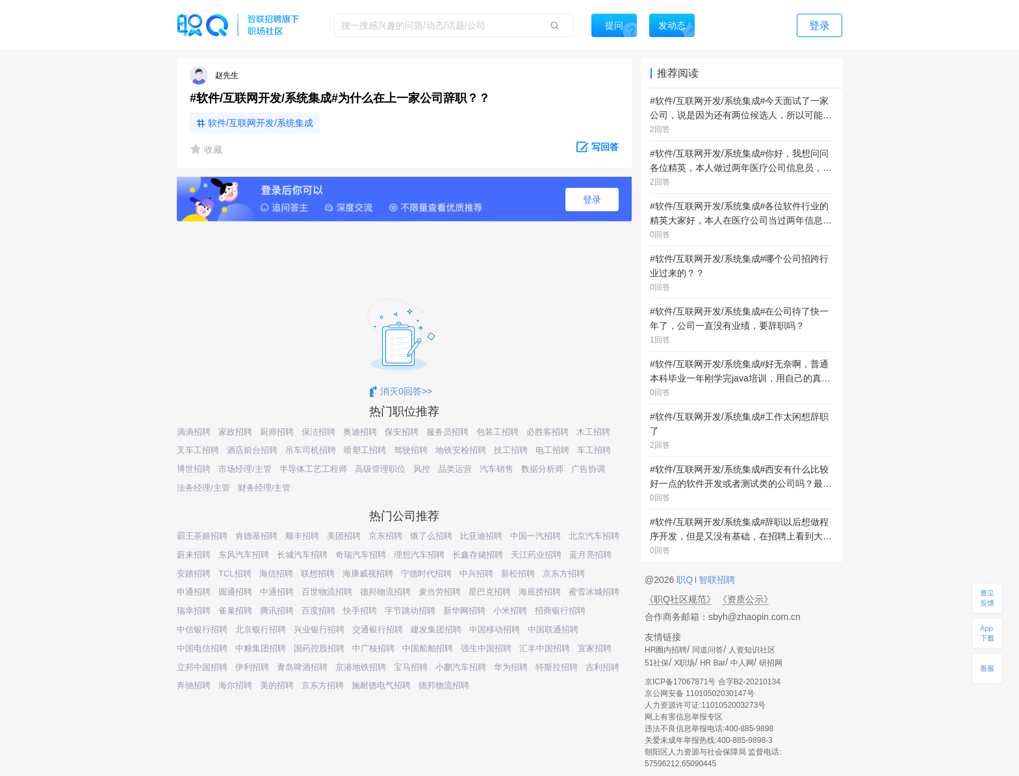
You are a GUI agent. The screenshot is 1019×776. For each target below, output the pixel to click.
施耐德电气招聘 (381, 685)
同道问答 (707, 649)
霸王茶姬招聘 (202, 536)
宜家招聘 (595, 648)
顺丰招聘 (302, 536)
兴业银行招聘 (319, 629)
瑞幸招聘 (194, 610)
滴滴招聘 (194, 432)
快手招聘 (360, 610)
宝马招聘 (411, 667)
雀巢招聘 (235, 610)
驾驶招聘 (411, 450)
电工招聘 (552, 450)
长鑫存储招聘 (477, 555)
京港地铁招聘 (360, 667)
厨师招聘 (277, 432)
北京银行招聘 (260, 629)
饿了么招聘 (431, 536)
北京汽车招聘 (594, 536)
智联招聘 (715, 580)
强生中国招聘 (486, 648)
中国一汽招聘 (535, 536)
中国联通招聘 (553, 629)
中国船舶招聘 (427, 648)
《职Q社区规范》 (680, 599)
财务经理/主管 (264, 488)
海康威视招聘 (367, 573)
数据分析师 (542, 469)
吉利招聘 (602, 667)
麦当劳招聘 (440, 592)
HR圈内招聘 (666, 649)
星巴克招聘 (490, 592)
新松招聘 (518, 573)
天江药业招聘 (536, 555)
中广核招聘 (373, 648)
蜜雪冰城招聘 (594, 592)
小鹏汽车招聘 (460, 667)
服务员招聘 (447, 432)
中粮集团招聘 (260, 648)
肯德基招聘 (256, 536)
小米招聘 (510, 610)
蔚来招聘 (194, 555)
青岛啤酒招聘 (302, 667)
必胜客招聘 (547, 432)
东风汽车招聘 (243, 555)
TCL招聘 (235, 573)
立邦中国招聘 (202, 667)
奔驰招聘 (194, 685)
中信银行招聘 (202, 629)
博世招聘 (194, 469)
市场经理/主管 (245, 469)
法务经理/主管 (203, 488)
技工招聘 (511, 450)
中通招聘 (277, 592)
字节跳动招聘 (410, 610)
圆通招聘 (235, 592)
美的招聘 (277, 685)
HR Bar (712, 662)
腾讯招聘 (277, 610)
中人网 (742, 662)
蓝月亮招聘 (590, 555)
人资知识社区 (752, 649)
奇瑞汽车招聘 (360, 555)
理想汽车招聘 (419, 555)
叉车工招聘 (198, 450)
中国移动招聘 (494, 629)
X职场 (684, 662)
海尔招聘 (235, 685)
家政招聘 (235, 432)
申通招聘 (194, 592)
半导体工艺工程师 (313, 469)
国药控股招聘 (319, 648)
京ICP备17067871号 (680, 681)
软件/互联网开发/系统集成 (260, 123)
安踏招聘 (194, 573)
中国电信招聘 (202, 648)
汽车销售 (496, 469)
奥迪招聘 (360, 432)
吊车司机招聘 (310, 450)
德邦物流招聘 (385, 592)
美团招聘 (344, 536)
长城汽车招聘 (302, 555)
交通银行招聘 (377, 629)
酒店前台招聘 (252, 450)
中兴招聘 (476, 573)
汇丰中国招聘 (544, 648)
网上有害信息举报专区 (684, 716)
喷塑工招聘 (365, 450)
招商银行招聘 (560, 610)
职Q (686, 580)
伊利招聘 (252, 667)
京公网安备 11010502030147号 (700, 693)
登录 (592, 199)
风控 (421, 469)
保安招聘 (402, 432)
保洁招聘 (318, 432)
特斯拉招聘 (556, 667)
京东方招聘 (564, 573)
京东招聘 (385, 536)
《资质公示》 (745, 599)
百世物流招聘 (327, 592)
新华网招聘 (464, 610)
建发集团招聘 (436, 629)
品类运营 (455, 469)
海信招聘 (276, 573)
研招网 (770, 662)
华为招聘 (511, 667)
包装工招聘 (497, 432)
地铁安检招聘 (460, 450)
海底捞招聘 (540, 592)
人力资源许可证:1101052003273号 (705, 705)
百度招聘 (318, 610)
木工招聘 (593, 432)
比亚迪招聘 (481, 536)
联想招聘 (318, 573)
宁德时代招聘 (426, 573)
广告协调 (588, 469)
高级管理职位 (380, 469)
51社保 (657, 662)
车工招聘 (594, 450)
